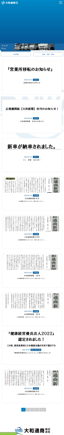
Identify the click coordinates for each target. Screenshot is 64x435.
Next (42, 410)
